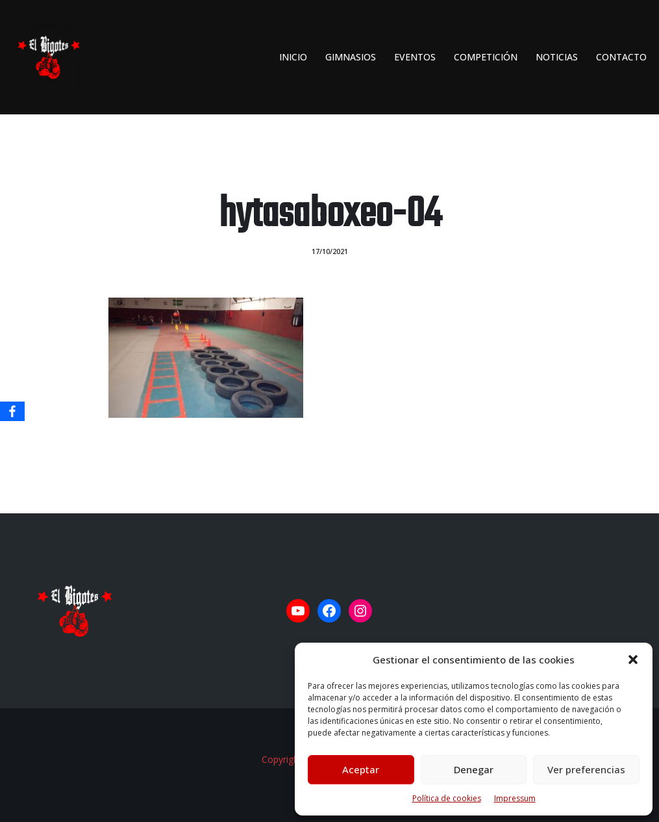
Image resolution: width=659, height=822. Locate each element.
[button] (633, 659)
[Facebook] (12, 411)
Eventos (415, 57)
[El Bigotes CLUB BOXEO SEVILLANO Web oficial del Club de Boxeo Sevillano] (45, 57)
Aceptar (360, 769)
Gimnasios (350, 57)
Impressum (515, 798)
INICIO (293, 57)
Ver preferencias (586, 769)
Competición (485, 57)
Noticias (557, 57)
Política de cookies (446, 798)
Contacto (621, 57)
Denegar (473, 769)
